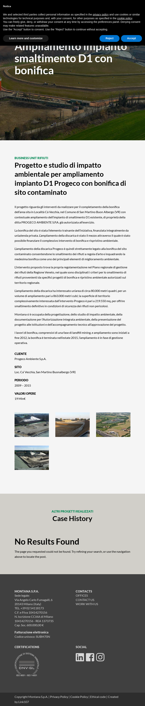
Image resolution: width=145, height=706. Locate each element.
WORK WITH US (87, 604)
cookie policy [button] (124, 18)
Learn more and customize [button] (25, 38)
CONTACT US (85, 600)
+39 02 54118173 (32, 608)
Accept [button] (131, 38)
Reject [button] (109, 38)
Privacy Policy (59, 696)
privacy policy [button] (101, 14)
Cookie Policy (79, 696)
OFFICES (82, 595)
